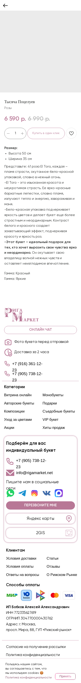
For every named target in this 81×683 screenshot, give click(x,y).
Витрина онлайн (18, 395)
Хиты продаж (54, 428)
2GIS (40, 533)
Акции (9, 428)
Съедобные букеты (59, 411)
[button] (40, 505)
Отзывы (53, 566)
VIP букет (50, 420)
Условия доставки (21, 558)
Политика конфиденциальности (33, 655)
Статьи (53, 558)
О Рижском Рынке (62, 575)
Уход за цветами (18, 420)
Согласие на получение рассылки (36, 647)
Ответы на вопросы (22, 575)
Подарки (50, 403)
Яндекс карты (40, 519)
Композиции (14, 411)
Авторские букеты (19, 403)
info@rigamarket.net (34, 472)
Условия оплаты (19, 566)
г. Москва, (27, 624)
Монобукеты (53, 395)
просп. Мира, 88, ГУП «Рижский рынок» (38, 630)
